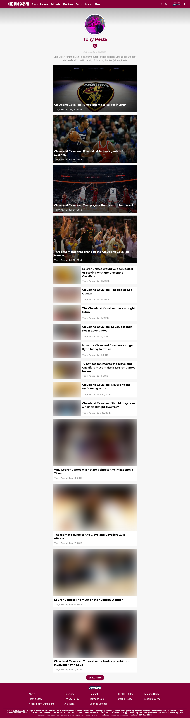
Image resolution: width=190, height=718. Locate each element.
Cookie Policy (125, 699)
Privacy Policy (72, 699)
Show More (95, 677)
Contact (94, 694)
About (32, 694)
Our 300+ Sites (126, 694)
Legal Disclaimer (152, 699)
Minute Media (19, 711)
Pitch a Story (35, 699)
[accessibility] (185, 4)
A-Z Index (70, 703)
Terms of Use (97, 699)
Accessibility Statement (41, 703)
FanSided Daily (151, 694)
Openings (70, 694)
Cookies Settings (99, 703)
